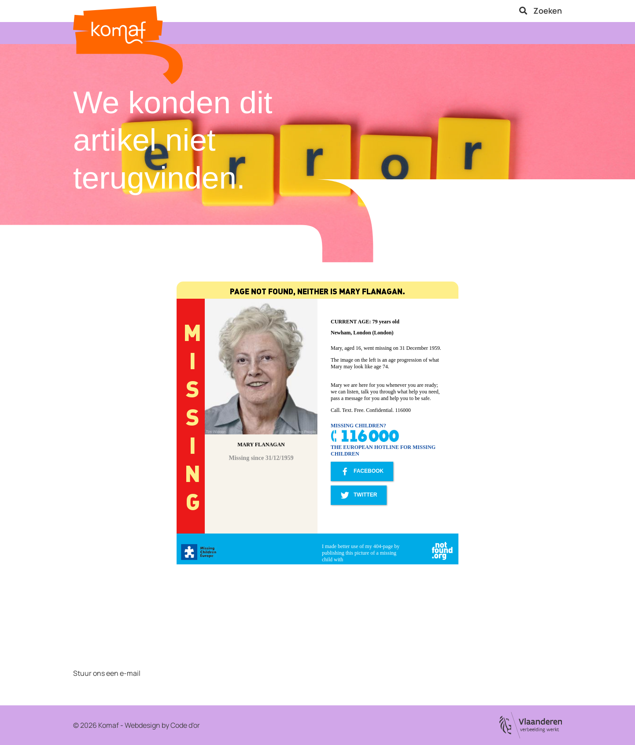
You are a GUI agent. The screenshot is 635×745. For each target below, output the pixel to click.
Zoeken (540, 10)
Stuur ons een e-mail (106, 673)
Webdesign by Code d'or (162, 725)
